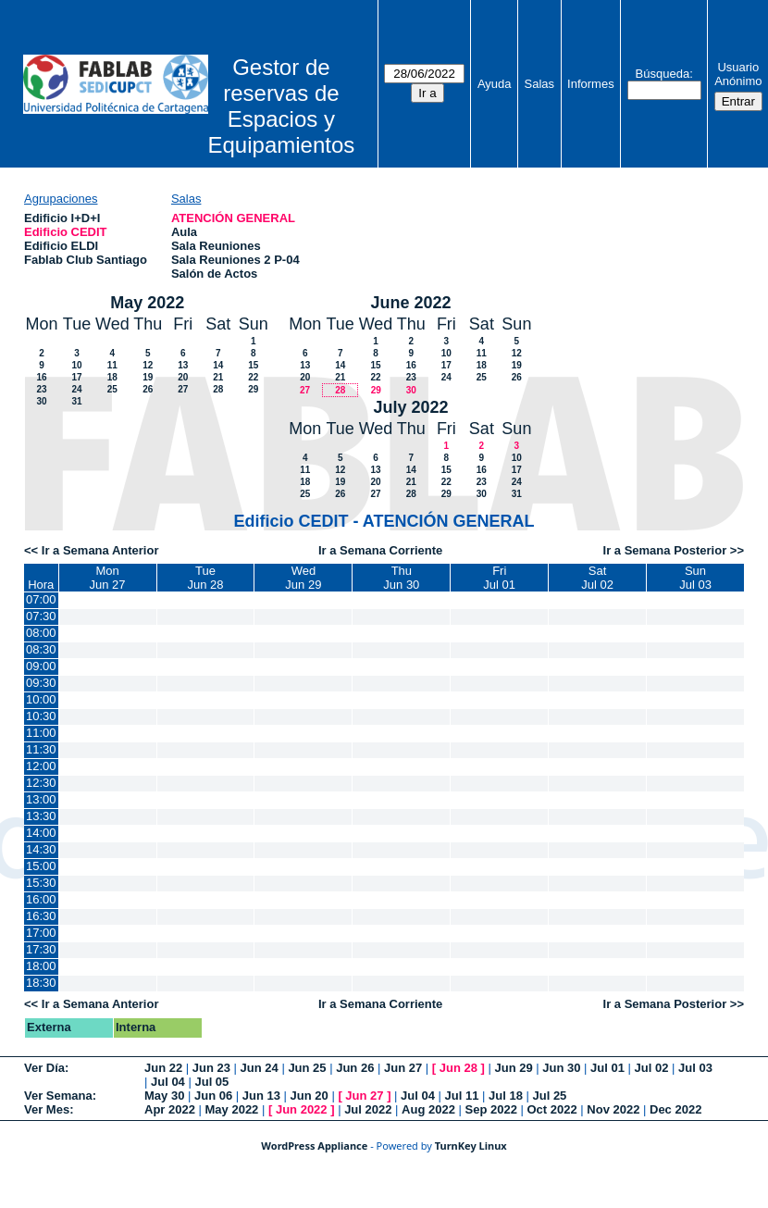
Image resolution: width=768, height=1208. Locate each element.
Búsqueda (663, 74)
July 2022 (411, 407)
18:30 (41, 983)
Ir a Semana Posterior (665, 550)
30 (41, 401)
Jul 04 (168, 1082)
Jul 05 (211, 1082)
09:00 (41, 666)
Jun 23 (211, 1068)
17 (76, 377)
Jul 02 (652, 1068)
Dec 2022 (675, 1109)
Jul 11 (462, 1095)
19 (147, 377)
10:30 (41, 716)
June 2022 (411, 302)
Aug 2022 (428, 1109)
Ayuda (494, 84)
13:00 (41, 799)
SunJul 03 (695, 578)
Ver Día (44, 1068)
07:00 (41, 599)
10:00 (41, 699)
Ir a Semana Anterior (100, 550)
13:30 (41, 816)
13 (183, 365)
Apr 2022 (169, 1109)
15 (253, 365)
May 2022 (147, 302)
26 (147, 389)
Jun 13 (261, 1095)
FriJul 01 (499, 578)
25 (112, 389)
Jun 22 (163, 1068)
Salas (540, 84)
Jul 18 (506, 1095)
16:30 (41, 916)
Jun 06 (213, 1095)
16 (41, 377)
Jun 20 (309, 1095)
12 (147, 365)
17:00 (41, 933)
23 (41, 389)
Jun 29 (513, 1068)
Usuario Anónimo (738, 74)
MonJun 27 (108, 578)
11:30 (41, 749)
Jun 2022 (302, 1109)
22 (253, 377)
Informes (590, 84)
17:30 (41, 949)
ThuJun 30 (401, 578)
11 (112, 365)
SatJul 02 (597, 578)
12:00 (41, 766)
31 (76, 401)
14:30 (41, 849)
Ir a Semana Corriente (380, 550)
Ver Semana (58, 1095)
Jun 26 (355, 1068)
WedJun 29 (303, 578)
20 (183, 377)
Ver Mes (46, 1109)
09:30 (41, 683)
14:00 (41, 833)
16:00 (41, 899)
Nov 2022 (613, 1109)
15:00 (41, 866)
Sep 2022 (491, 1109)
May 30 (164, 1095)
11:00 (41, 733)
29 (253, 389)
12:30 (41, 783)
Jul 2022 (367, 1109)
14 (218, 365)
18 (112, 377)
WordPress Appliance (314, 1145)
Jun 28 (458, 1068)
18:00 (41, 966)
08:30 (41, 649)
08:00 (41, 633)
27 (183, 389)
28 (218, 389)
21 (218, 377)
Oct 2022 (551, 1109)
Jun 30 (561, 1068)
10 (76, 365)
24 (76, 389)
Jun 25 (307, 1068)
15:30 (41, 883)
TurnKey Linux (471, 1145)
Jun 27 (403, 1068)
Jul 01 (607, 1068)
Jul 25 (549, 1095)
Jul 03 (695, 1068)
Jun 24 (260, 1068)
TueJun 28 (205, 578)
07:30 (41, 616)
